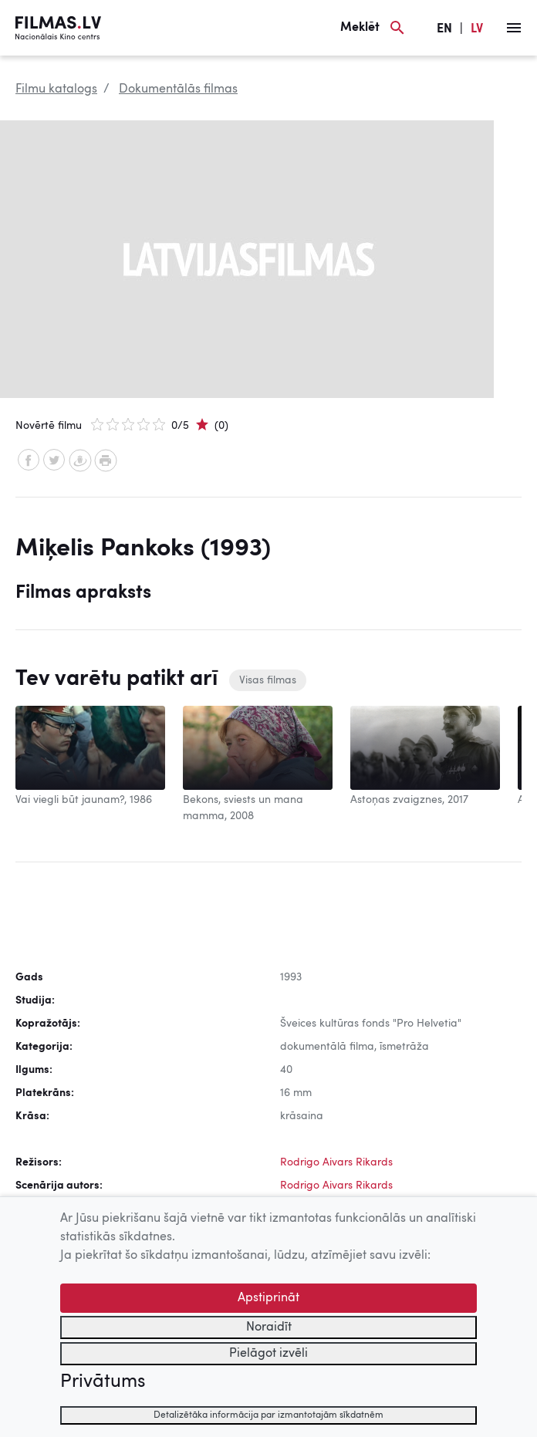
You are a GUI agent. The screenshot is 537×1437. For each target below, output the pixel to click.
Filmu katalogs (56, 89)
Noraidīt (269, 1327)
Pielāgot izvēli (268, 1354)
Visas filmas (267, 680)
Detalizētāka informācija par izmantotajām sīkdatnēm (268, 1415)
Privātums (102, 1382)
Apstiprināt (268, 1298)
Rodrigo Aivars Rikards (336, 1162)
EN (444, 29)
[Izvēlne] (514, 27)
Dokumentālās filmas (178, 89)
